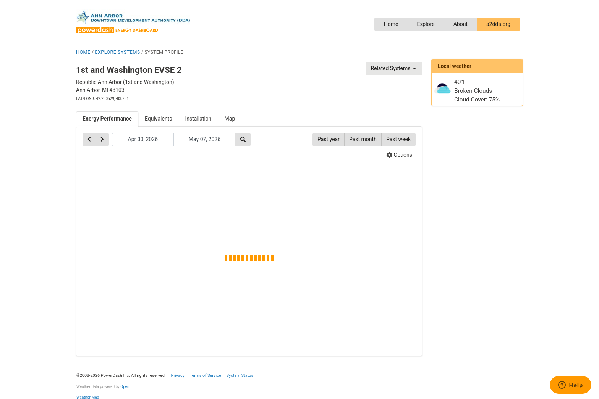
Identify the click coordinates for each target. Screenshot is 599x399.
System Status (239, 375)
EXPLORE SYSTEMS (117, 52)
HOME (83, 52)
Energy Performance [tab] (107, 119)
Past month (363, 139)
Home (391, 24)
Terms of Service (205, 375)
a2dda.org (498, 24)
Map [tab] (230, 119)
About (460, 24)
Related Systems (394, 68)
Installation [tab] (198, 119)
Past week (398, 139)
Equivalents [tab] (158, 119)
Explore (425, 24)
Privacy (178, 375)
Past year (328, 139)
